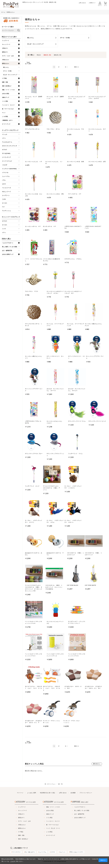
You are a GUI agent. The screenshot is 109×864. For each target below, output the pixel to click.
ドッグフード (17, 807)
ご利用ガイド (92, 2)
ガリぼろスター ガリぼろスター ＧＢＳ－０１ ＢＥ (93, 687)
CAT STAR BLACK (72, 585)
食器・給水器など (19, 839)
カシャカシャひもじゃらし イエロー (55, 422)
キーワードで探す (8, 27)
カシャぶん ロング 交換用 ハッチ (56, 97)
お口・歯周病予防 (84, 814)
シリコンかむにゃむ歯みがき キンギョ (52, 259)
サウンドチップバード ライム (77, 421)
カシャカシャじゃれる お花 (97, 161)
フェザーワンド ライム (75, 453)
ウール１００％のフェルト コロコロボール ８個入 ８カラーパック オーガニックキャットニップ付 (33, 588)
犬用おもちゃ (17, 824)
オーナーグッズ (50, 835)
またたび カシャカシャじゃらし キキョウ (76, 389)
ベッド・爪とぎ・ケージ (53, 828)
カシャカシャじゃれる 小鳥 (55, 194)
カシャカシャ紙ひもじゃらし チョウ (94, 324)
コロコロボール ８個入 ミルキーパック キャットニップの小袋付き (53, 587)
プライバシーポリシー (86, 792)
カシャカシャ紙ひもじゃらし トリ (34, 357)
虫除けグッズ (50, 814)
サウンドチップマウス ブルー (33, 453)
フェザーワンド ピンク (32, 486)
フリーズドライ (16, 852)
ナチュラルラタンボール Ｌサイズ (33, 324)
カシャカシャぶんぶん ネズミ (97, 130)
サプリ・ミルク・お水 (20, 821)
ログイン (100, 5)
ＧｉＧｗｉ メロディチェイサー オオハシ (73, 521)
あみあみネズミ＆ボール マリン (55, 553)
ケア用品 (16, 831)
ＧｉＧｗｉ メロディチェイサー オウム (55, 521)
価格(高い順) (57, 55)
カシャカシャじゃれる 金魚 (75, 161)
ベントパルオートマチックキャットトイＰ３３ (76, 655)
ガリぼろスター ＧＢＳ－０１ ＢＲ (73, 687)
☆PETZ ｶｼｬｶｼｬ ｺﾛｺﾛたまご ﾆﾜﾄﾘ (73, 227)
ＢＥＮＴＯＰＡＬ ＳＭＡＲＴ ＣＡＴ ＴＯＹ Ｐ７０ (33, 687)
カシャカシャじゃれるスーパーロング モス (73, 292)
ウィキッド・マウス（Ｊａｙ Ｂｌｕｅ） (52, 721)
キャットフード (18, 810)
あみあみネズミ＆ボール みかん (33, 553)
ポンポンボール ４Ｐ (49, 226)
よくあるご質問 (31, 792)
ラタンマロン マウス (31, 291)
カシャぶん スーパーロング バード (56, 324)
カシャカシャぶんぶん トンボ (53, 162)
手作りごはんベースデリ (76, 852)
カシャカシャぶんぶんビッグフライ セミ (76, 97)
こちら (12, 861)
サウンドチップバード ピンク (97, 421)
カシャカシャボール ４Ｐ (33, 226)
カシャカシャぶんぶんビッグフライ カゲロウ (97, 97)
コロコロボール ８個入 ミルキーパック (93, 553)
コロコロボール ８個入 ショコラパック (75, 553)
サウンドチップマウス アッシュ (55, 454)
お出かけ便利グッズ (84, 817)
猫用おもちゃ (17, 828)
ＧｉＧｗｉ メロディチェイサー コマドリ (33, 521)
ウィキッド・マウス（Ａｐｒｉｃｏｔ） (71, 721)
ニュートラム (42, 852)
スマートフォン (51, 784)
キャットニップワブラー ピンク (33, 389)
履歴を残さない (97, 763)
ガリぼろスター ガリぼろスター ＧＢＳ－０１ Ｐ (33, 721)
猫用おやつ (17, 817)
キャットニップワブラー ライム (95, 357)
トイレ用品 (49, 817)
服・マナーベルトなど (52, 824)
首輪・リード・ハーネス (53, 807)
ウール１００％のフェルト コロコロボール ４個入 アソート (51, 487)
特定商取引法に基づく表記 (47, 792)
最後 (75, 67)
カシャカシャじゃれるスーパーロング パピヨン (55, 292)
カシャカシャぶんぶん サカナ (75, 130)
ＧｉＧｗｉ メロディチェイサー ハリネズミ (73, 487)
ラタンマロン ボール (53, 129)
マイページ (20, 792)
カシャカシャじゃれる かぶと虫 (33, 194)
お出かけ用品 (50, 810)
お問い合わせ (82, 2)
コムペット (62, 852)
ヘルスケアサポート (84, 807)
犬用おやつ (17, 814)
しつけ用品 (49, 831)
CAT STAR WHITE (90, 585)
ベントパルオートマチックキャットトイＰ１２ (55, 655)
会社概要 (73, 792)
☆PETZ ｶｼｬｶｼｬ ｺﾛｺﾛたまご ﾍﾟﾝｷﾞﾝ (93, 227)
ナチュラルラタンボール (32, 129)
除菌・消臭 (17, 835)
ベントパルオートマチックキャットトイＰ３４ (33, 655)
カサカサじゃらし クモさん (73, 259)
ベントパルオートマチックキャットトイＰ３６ (33, 622)
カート (105, 5)
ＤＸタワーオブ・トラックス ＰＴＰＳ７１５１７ (77, 622)
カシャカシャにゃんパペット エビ (56, 622)
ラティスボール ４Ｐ (74, 194)
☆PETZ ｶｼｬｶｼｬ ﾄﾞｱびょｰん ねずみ (33, 422)
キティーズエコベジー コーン (76, 357)
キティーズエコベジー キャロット (55, 357)
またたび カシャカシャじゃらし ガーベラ (55, 389)
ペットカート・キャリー (53, 821)
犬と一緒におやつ (29, 852)
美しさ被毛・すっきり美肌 (86, 810)
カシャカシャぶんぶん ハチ (33, 161)
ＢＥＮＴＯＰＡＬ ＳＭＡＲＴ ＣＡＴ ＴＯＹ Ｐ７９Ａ (51, 688)
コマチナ (52, 852)
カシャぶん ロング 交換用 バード (34, 97)
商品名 (39, 55)
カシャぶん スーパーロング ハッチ (76, 324)
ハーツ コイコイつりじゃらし (33, 259)
